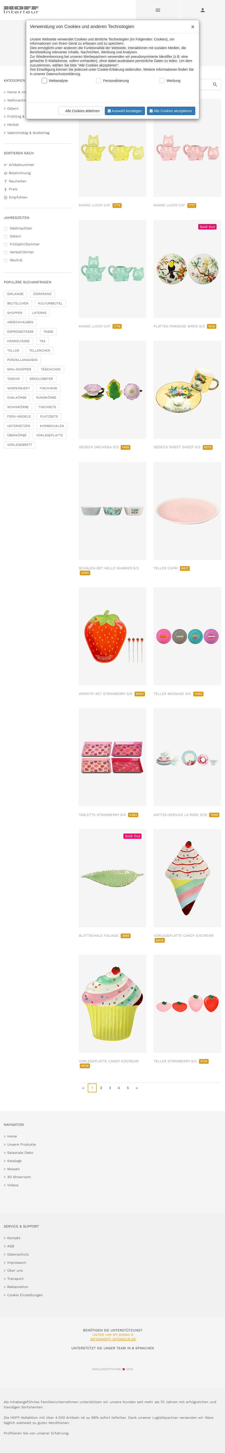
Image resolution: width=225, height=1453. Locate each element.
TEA (42, 341)
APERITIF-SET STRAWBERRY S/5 (112, 694)
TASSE (48, 331)
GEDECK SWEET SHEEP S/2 (183, 447)
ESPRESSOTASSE (20, 331)
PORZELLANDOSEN (22, 360)
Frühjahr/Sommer (25, 244)
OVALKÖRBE (17, 397)
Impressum (16, 1262)
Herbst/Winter (22, 252)
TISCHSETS (47, 407)
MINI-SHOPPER (19, 369)
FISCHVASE (48, 388)
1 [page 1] (92, 1088)
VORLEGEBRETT (19, 445)
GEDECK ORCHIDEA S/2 (104, 447)
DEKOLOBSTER (41, 379)
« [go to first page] (83, 1088)
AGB (10, 1246)
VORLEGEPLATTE (49, 435)
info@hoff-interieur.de (113, 1339)
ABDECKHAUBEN (20, 322)
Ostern (13, 108)
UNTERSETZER (18, 426)
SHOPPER (14, 313)
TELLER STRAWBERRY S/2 (181, 1061)
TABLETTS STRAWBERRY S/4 (108, 815)
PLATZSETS (49, 416)
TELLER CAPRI (172, 568)
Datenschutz (18, 1254)
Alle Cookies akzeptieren (170, 111)
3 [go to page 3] (110, 1088)
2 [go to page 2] (101, 1088)
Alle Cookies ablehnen (80, 111)
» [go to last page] (137, 1088)
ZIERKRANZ (42, 294)
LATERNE (39, 313)
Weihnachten (18, 100)
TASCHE (13, 379)
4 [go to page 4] (119, 1088)
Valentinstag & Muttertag (28, 133)
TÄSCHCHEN (51, 369)
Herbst (13, 125)
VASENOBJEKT (18, 388)
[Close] (191, 25)
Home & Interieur (21, 92)
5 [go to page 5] (128, 1088)
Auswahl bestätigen (124, 111)
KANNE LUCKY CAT (100, 205)
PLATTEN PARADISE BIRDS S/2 (185, 326)
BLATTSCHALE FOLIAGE (105, 935)
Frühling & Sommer (23, 116)
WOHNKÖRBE (18, 407)
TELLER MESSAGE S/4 (178, 694)
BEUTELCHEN (17, 303)
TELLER (13, 350)
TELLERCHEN (39, 350)
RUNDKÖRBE (46, 397)
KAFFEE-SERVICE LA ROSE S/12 (186, 815)
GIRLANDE (15, 294)
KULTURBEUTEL (50, 303)
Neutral (16, 260)
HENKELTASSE (18, 341)
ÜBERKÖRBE (17, 435)
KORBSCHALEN (52, 426)
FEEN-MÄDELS (18, 416)
